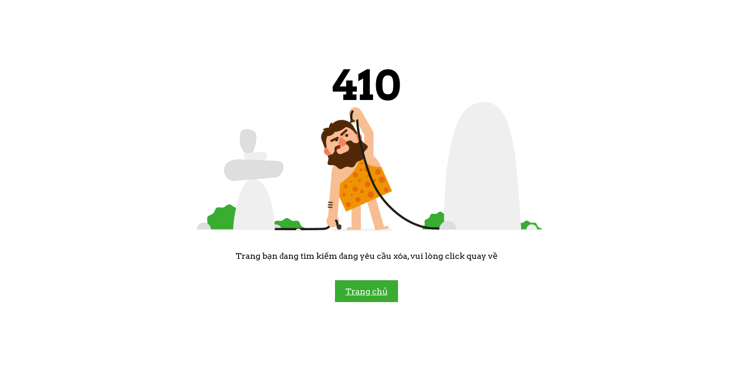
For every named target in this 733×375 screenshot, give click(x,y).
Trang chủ (366, 291)
